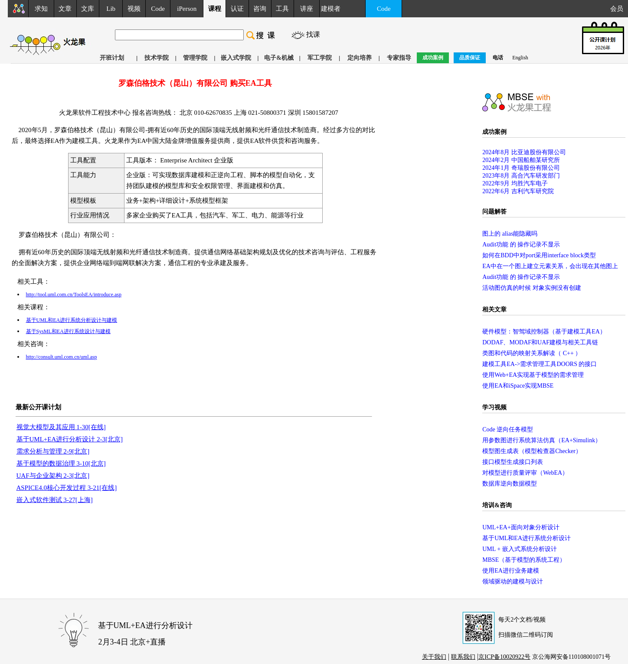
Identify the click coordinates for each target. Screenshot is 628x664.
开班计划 (112, 58)
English (520, 58)
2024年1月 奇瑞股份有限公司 (521, 168)
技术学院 (156, 58)
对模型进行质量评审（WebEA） (525, 473)
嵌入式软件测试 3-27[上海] (54, 499)
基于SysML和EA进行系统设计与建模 (68, 331)
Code (158, 8)
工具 (282, 8)
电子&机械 (279, 58)
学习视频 (494, 407)
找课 (313, 34)
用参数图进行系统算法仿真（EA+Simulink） (541, 440)
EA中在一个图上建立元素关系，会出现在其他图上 (550, 266)
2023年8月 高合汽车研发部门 (521, 175)
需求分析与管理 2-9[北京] (53, 451)
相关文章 (494, 309)
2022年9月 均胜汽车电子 (515, 183)
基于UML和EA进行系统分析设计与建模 (72, 320)
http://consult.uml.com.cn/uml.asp (61, 357)
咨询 (259, 8)
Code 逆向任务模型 (507, 429)
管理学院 (195, 58)
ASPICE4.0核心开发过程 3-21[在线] (66, 487)
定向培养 (359, 58)
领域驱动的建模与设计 (512, 581)
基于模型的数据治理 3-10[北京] (61, 463)
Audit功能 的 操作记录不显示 (521, 244)
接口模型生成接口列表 (512, 462)
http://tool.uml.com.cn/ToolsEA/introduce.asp (73, 295)
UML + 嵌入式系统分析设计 (519, 549)
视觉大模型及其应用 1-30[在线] (61, 427)
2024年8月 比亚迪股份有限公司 (524, 152)
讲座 (306, 8)
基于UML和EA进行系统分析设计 (526, 538)
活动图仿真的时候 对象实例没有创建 (531, 288)
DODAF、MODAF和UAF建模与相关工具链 (540, 342)
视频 (134, 8)
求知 (41, 8)
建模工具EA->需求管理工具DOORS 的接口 (539, 364)
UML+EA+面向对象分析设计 (520, 527)
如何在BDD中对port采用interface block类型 (539, 255)
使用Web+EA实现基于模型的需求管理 (533, 375)
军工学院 (319, 58)
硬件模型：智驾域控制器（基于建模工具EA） (544, 331)
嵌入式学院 (236, 58)
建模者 (330, 8)
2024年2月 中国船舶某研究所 (521, 160)
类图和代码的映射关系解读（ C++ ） (531, 353)
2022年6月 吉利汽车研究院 (518, 191)
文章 (65, 8)
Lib (110, 8)
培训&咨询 (497, 505)
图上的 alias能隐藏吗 (509, 233)
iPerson (186, 8)
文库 (87, 8)
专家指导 (399, 58)
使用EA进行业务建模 (510, 570)
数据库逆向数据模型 (509, 483)
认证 (237, 8)
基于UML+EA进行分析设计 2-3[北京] (69, 439)
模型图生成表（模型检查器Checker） (532, 451)
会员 (619, 8)
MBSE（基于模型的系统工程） (524, 560)
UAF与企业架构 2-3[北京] (53, 475)
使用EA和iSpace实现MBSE (517, 385)
